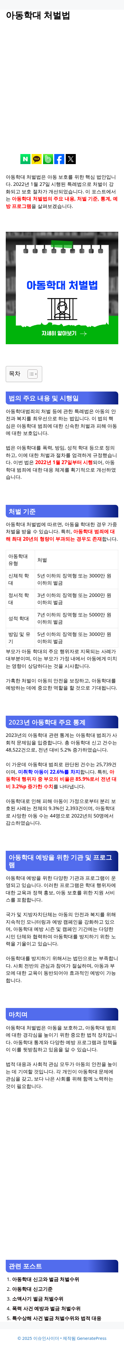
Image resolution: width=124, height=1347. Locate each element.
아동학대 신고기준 (32, 1289)
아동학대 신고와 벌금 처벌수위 (45, 1279)
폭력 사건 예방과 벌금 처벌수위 (46, 1308)
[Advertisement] (62, 92)
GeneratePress (91, 1338)
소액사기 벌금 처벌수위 (37, 1298)
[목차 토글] (29, 374)
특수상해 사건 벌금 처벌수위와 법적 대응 (56, 1318)
